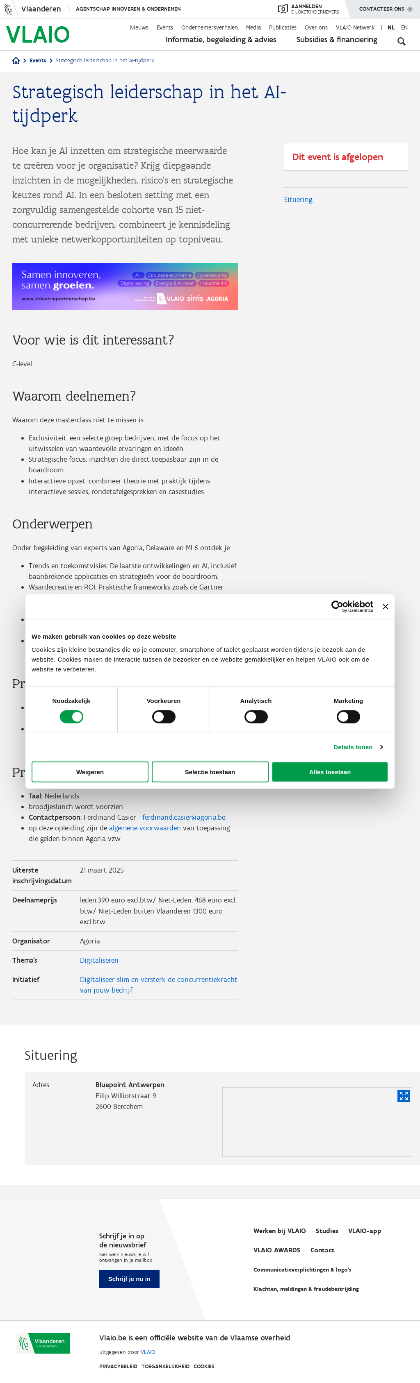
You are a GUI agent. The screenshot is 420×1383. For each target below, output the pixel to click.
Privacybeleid (118, 1366)
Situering (298, 199)
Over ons (316, 27)
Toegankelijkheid (165, 1366)
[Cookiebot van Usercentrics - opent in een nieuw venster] (337, 607)
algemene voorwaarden (145, 837)
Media (253, 27)
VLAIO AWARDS (277, 1250)
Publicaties (283, 27)
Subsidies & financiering (337, 39)
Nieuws (139, 27)
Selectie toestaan (210, 771)
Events (165, 27)
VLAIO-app (364, 1231)
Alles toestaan (330, 771)
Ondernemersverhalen (209, 27)
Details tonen (352, 747)
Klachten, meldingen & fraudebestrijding (306, 1289)
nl (391, 27)
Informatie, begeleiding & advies (221, 39)
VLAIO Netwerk (355, 27)
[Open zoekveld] (401, 41)
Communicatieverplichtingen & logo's (302, 1269)
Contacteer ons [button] (381, 6)
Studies (327, 1231)
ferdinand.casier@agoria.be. (184, 826)
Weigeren (90, 771)
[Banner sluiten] (385, 607)
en (404, 27)
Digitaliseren (99, 972)
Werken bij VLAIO (279, 1231)
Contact (322, 1250)
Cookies (204, 1366)
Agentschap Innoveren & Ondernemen (128, 8)
